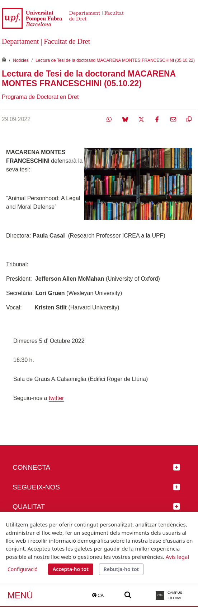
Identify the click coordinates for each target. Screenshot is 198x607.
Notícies (20, 60)
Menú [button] (20, 595)
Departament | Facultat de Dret (46, 41)
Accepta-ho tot (71, 569)
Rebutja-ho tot (121, 569)
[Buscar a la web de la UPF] (127, 595)
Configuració (23, 569)
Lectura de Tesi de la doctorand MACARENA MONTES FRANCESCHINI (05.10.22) (115, 60)
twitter (56, 398)
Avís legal (177, 556)
